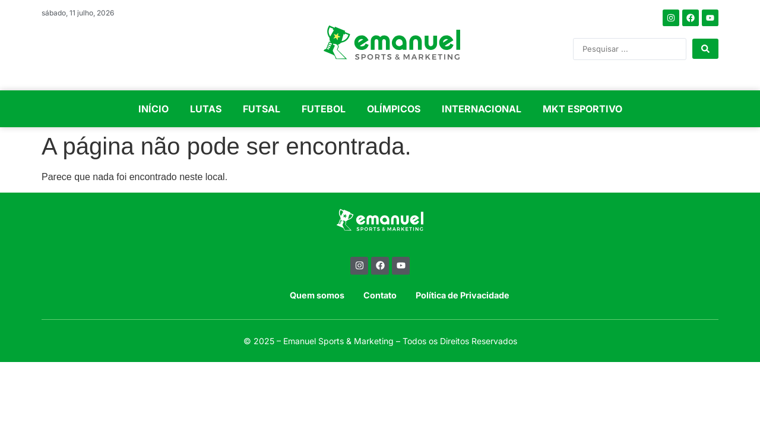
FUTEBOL (324, 109)
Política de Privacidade (462, 295)
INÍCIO (153, 109)
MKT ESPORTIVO (582, 109)
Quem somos (317, 295)
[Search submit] (705, 49)
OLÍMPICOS (393, 109)
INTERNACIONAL (481, 109)
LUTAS (205, 109)
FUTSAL (261, 109)
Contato (380, 295)
